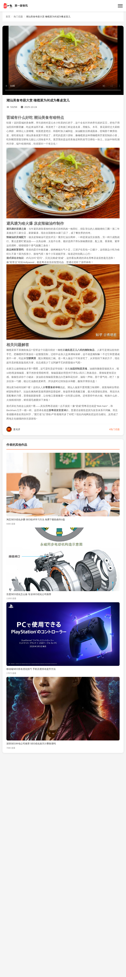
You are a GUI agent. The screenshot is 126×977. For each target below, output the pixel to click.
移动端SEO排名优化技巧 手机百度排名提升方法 (31, 669)
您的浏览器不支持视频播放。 (63, 60)
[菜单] (120, 6)
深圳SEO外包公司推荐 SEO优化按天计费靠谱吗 (31, 743)
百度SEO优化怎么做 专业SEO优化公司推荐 (28, 594)
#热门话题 (114, 429)
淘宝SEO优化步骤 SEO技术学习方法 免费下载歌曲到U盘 (35, 519)
